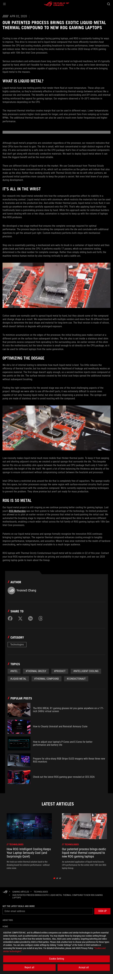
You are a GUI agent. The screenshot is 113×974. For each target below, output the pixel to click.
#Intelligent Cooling (85, 671)
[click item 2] (60, 878)
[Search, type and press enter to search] (108, 4)
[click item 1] (57, 878)
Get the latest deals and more (19, 906)
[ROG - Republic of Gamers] (56, 4)
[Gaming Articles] (20, 891)
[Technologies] (41, 891)
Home (5, 926)
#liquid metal (18, 678)
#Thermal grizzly (36, 671)
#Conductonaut (76, 678)
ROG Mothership (17, 511)
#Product (59, 671)
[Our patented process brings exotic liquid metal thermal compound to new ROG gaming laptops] (60, 896)
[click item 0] (54, 878)
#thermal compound (46, 678)
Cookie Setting (56, 958)
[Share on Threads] (40, 618)
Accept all (84, 967)
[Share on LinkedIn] (30, 618)
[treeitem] (29, 841)
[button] (4, 4)
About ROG (8, 920)
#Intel (14, 671)
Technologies (17, 644)
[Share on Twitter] (20, 618)
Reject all (29, 967)
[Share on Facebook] (10, 618)
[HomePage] (5, 892)
